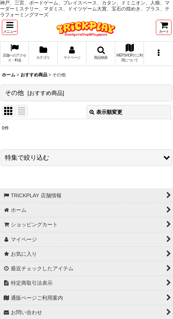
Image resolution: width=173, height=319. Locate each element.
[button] (10, 27)
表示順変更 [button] (105, 112)
